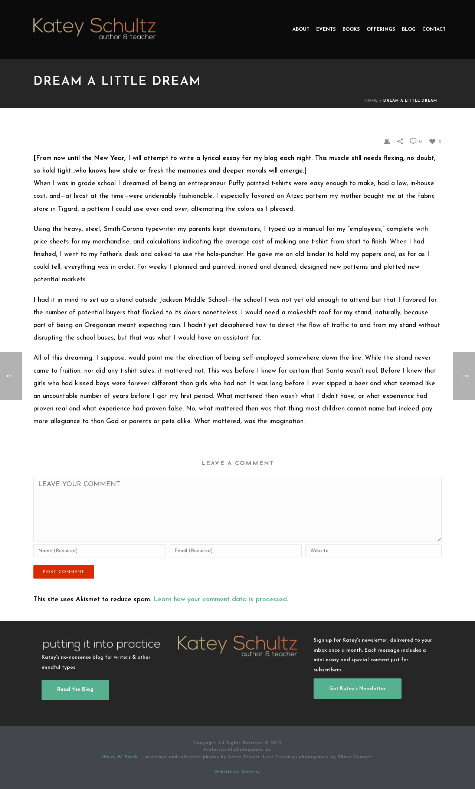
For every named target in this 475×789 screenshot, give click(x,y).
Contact (434, 29)
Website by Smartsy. (237, 772)
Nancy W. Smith (121, 757)
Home (371, 101)
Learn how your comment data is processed (220, 599)
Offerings (381, 29)
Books (351, 29)
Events (326, 29)
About (300, 29)
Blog (409, 29)
